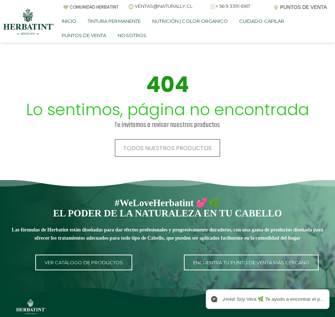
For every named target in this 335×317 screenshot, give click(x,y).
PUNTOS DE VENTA (84, 35)
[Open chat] (267, 299)
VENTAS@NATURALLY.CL (163, 6)
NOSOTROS (132, 35)
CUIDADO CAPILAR (261, 21)
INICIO (69, 21)
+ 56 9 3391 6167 (233, 6)
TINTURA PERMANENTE (114, 21)
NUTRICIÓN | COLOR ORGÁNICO (190, 21)
